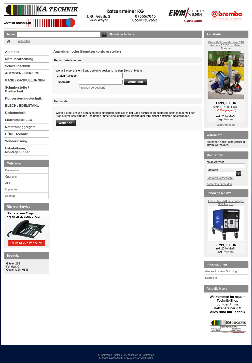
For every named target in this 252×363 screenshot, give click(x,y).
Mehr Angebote (225, 124)
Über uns (11, 176)
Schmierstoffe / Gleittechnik (17, 89)
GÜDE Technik (16, 134)
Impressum (12, 189)
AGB (8, 183)
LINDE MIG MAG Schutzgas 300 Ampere (226, 203)
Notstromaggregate (20, 127)
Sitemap (10, 195)
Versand (229, 119)
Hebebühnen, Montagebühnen (18, 150)
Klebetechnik (15, 113)
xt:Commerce (146, 355)
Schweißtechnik (17, 66)
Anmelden (24, 41)
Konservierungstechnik (23, 98)
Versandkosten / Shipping (221, 271)
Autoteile (12, 52)
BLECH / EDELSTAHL (22, 105)
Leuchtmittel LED (18, 120)
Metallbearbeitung (19, 59)
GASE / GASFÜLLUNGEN (25, 80)
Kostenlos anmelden (219, 184)
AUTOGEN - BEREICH (22, 73)
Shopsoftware (107, 357)
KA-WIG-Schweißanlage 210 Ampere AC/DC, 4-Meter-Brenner (226, 45)
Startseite (211, 277)
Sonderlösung (16, 141)
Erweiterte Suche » (122, 34)
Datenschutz (13, 170)
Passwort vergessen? (92, 87)
